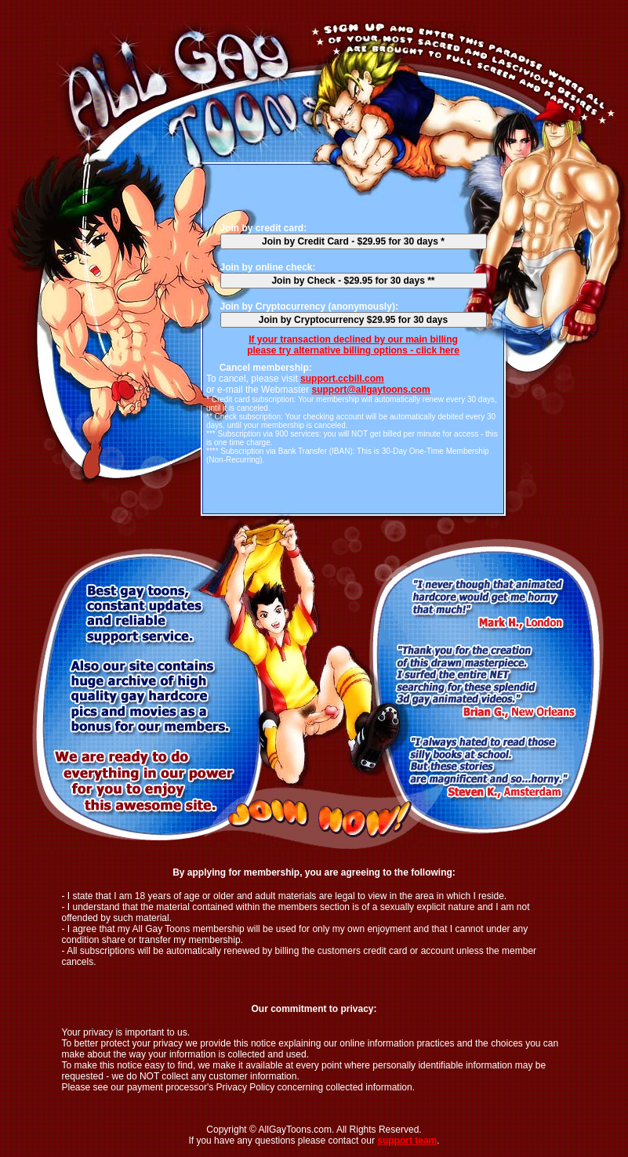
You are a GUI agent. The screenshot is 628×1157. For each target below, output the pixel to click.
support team (407, 1140)
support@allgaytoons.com (371, 389)
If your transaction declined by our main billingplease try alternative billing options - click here (353, 345)
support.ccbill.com (342, 378)
